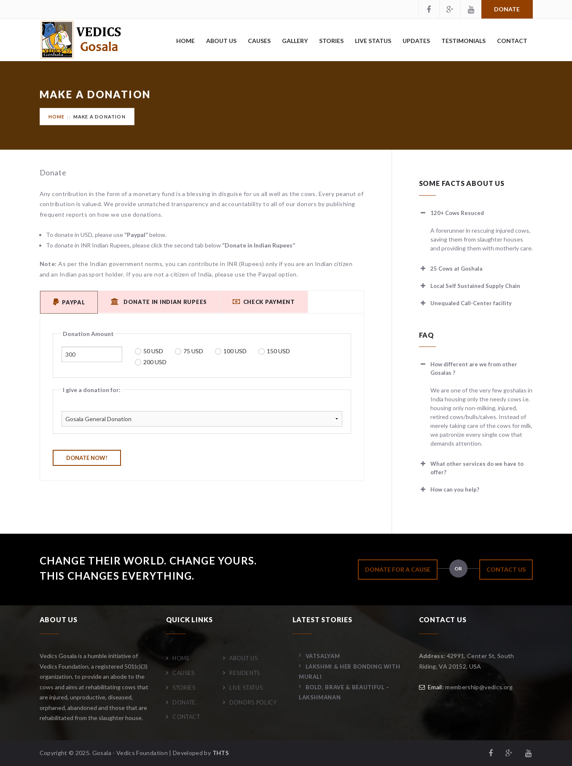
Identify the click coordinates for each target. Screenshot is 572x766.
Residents (244, 672)
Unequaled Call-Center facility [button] (465, 303)
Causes (259, 40)
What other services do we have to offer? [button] (471, 468)
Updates (416, 40)
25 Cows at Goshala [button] (450, 268)
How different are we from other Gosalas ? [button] (468, 368)
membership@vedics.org (479, 687)
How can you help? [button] (449, 489)
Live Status (373, 40)
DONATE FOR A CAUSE (397, 569)
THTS (220, 752)
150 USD (278, 351)
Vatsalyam (323, 656)
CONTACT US (506, 569)
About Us (221, 40)
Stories (331, 40)
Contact (512, 40)
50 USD (153, 351)
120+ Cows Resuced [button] (451, 213)
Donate (507, 9)
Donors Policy (253, 702)
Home (185, 40)
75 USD (193, 351)
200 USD (154, 362)
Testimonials (463, 40)
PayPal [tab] (69, 302)
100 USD (235, 351)
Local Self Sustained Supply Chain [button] (469, 286)
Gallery (295, 40)
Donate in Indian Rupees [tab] (159, 301)
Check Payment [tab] (264, 301)
